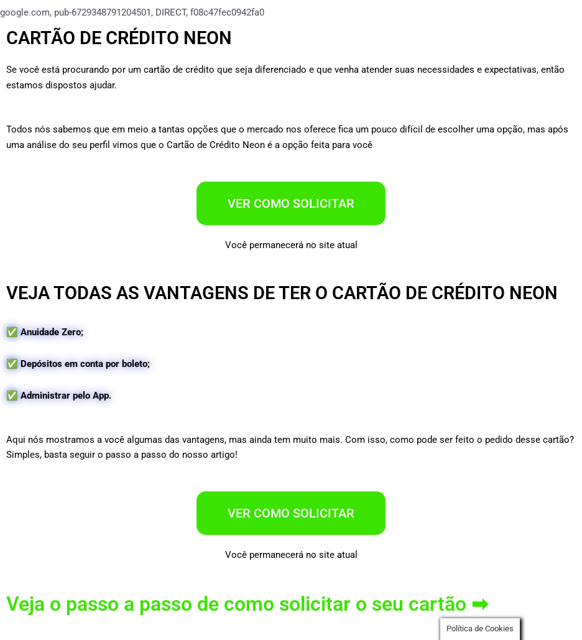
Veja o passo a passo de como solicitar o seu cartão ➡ (247, 604)
